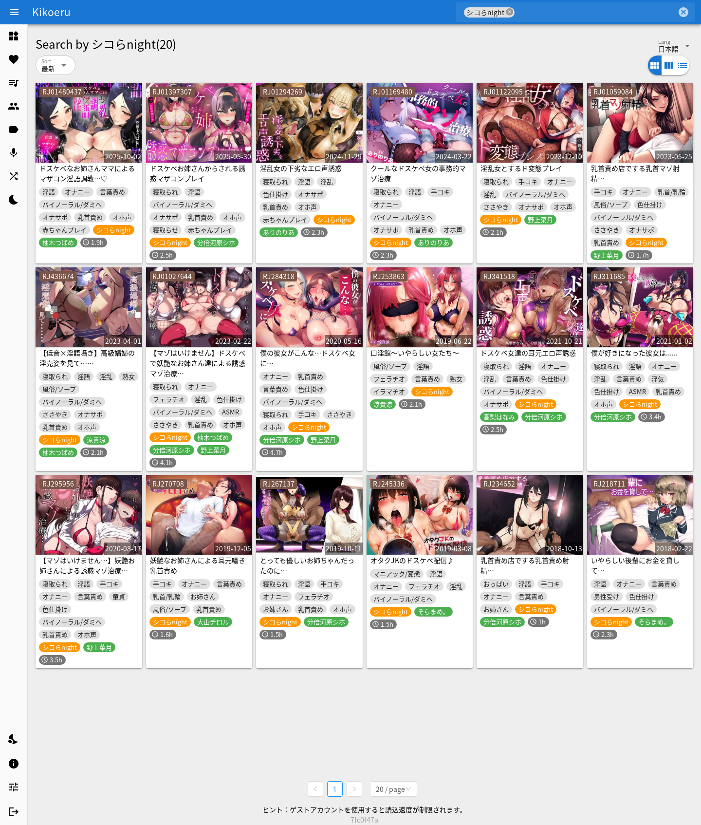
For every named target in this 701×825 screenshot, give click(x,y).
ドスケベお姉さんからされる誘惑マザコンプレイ (197, 173)
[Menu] (14, 12)
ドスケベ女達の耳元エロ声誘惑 (528, 352)
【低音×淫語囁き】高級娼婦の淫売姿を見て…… (87, 358)
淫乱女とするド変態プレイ (521, 168)
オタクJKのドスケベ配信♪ (412, 560)
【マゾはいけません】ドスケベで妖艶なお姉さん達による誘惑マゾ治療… (197, 363)
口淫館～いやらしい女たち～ (414, 352)
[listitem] (13, 36)
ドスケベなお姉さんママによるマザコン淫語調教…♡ (87, 173)
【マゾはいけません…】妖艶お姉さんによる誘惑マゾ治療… (87, 565)
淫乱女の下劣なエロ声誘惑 (301, 168)
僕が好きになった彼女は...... (634, 352)
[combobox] (596, 12)
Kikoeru (51, 11)
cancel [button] (509, 12)
